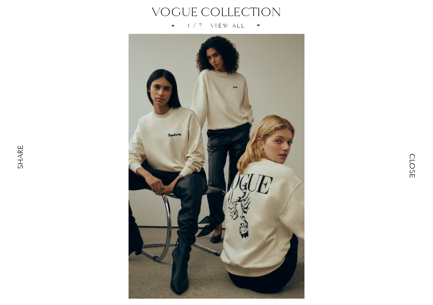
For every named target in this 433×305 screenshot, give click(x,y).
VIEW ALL (228, 25)
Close (412, 165)
